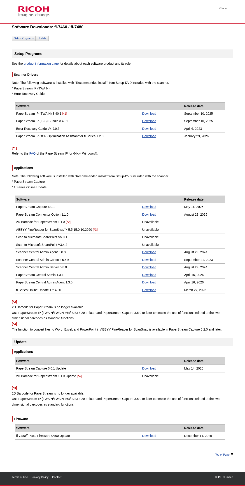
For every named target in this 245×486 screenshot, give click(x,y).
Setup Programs (24, 38)
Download (149, 113)
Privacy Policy (40, 477)
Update (42, 38)
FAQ (32, 153)
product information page (41, 63)
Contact (57, 477)
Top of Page (224, 454)
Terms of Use (20, 477)
